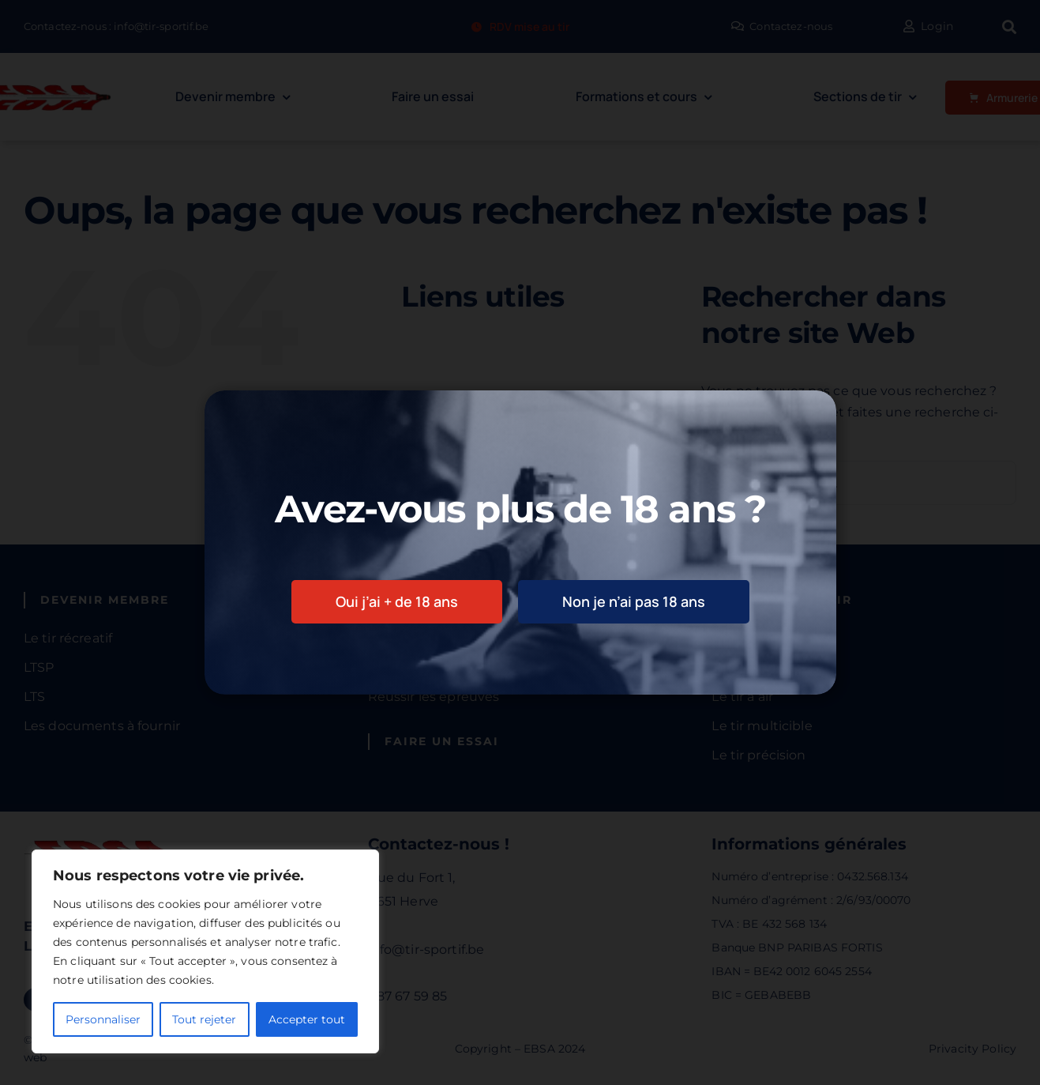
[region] (205, 951)
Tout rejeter (204, 1019)
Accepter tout (306, 1019)
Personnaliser (103, 1019)
